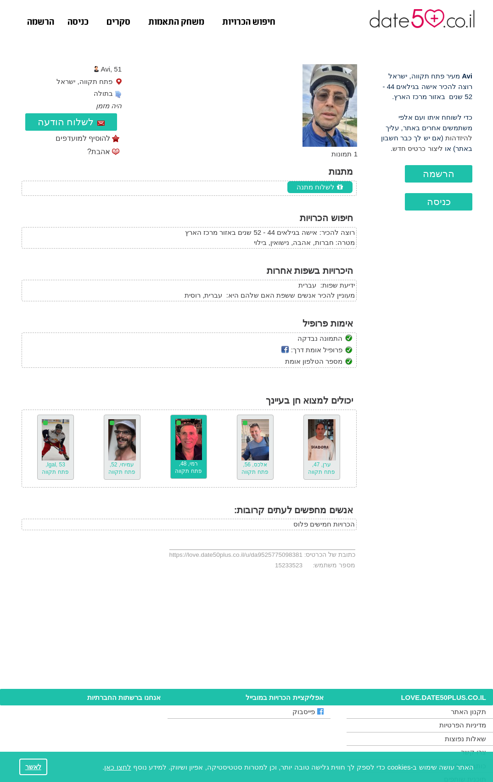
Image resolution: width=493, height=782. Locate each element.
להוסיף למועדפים (83, 138)
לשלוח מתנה (320, 187)
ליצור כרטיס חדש (417, 148)
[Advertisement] (423, 382)
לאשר (33, 767)
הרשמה (40, 22)
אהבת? (98, 151)
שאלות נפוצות (465, 739)
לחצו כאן (117, 767)
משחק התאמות (176, 22)
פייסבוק (308, 711)
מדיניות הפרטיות (462, 725)
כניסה (78, 22)
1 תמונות (344, 154)
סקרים (118, 22)
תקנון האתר (468, 711)
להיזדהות (458, 138)
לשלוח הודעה (71, 121)
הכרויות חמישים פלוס (324, 524)
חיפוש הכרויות (248, 22)
